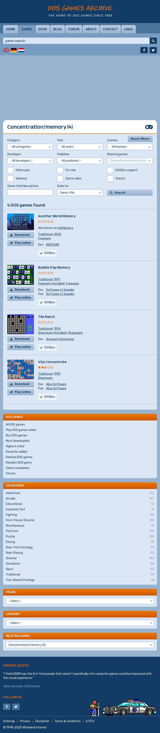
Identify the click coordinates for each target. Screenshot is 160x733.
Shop (42, 29)
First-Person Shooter (80, 520)
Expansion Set (80, 509)
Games (26, 29)
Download (22, 235)
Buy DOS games (16, 435)
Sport (80, 569)
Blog (57, 29)
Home (10, 29)
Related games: (117, 154)
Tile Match (46, 316)
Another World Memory (57, 216)
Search (119, 192)
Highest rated (15, 446)
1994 (57, 328)
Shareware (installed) (52, 333)
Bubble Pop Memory (54, 267)
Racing (80, 542)
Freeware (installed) (51, 283)
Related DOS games (19, 457)
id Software (32, 686)
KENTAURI (52, 244)
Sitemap (9, 721)
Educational (80, 504)
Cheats (11, 473)
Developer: (14, 154)
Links (128, 29)
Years (10, 592)
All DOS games (15, 424)
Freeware (44, 238)
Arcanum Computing (60, 339)
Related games (18, 636)
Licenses (13, 614)
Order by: (63, 186)
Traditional (45, 234)
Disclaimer (42, 721)
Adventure (80, 493)
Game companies (17, 468)
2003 (57, 234)
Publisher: (63, 154)
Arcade (80, 499)
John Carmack (13, 686)
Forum (73, 29)
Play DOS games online (21, 430)
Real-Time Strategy (80, 547)
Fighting (80, 515)
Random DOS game (19, 462)
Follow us (12, 697)
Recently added (16, 452)
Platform (80, 531)
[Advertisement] (80, 84)
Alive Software (56, 384)
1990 (57, 374)
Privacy (25, 721)
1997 (57, 279)
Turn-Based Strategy (80, 580)
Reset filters (140, 139)
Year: (60, 140)
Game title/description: (23, 186)
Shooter (80, 558)
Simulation (80, 564)
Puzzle (80, 537)
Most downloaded (17, 441)
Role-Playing (80, 553)
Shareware (75, 333)
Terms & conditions (68, 721)
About (91, 29)
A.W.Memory (65, 228)
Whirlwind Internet (34, 727)
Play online (23, 243)
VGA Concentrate (52, 362)
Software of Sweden (60, 290)
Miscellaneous (80, 526)
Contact (110, 29)
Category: (14, 140)
